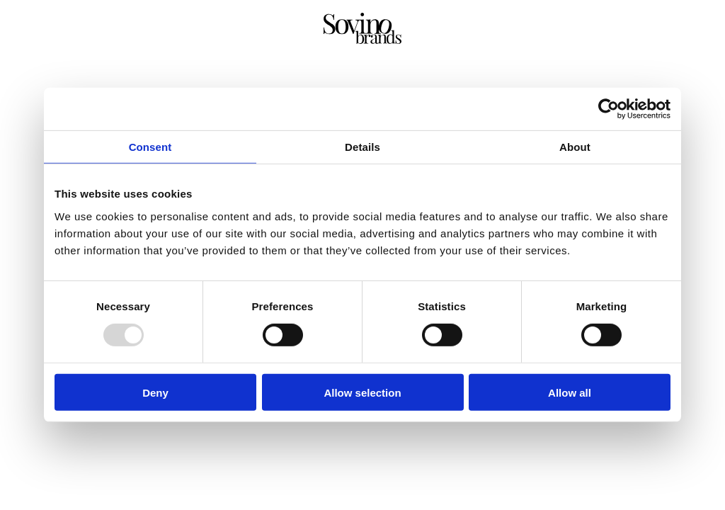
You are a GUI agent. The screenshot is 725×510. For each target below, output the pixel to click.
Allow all (569, 392)
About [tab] (574, 147)
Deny (155, 392)
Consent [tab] (150, 147)
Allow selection (362, 392)
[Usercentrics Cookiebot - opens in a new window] (608, 109)
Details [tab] (362, 147)
